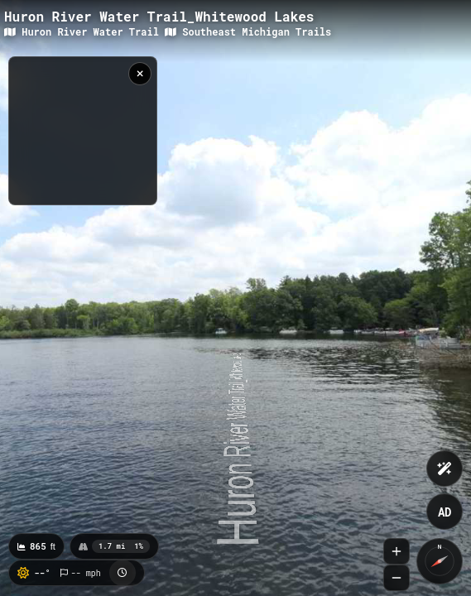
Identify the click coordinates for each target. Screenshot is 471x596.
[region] (82, 130)
